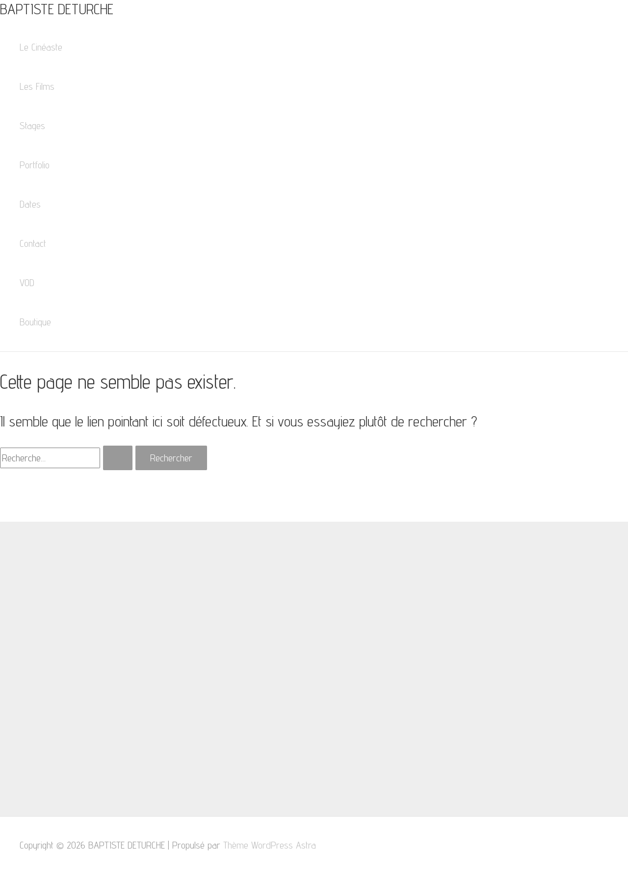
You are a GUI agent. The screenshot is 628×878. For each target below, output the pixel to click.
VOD (27, 283)
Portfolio (35, 165)
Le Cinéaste (41, 47)
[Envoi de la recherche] (117, 458)
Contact (33, 243)
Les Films (37, 86)
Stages (32, 126)
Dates (30, 204)
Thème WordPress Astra (269, 845)
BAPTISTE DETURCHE (56, 9)
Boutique (35, 322)
